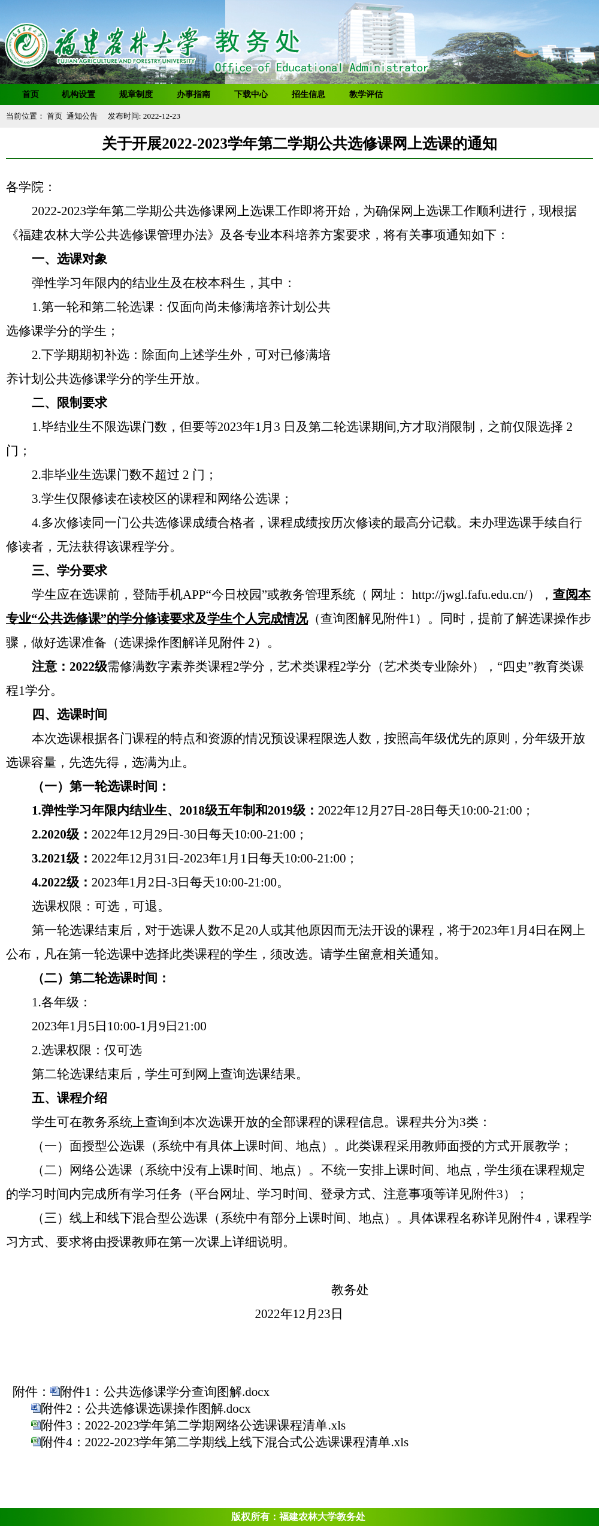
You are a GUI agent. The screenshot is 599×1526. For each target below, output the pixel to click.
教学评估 (366, 94)
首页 (30, 94)
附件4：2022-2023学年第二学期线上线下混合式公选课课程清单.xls (225, 1442)
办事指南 (193, 94)
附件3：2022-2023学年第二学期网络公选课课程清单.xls (193, 1425)
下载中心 (251, 94)
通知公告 (82, 115)
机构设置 (78, 94)
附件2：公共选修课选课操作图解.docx (146, 1408)
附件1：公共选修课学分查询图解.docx (165, 1392)
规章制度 (136, 94)
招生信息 (308, 94)
